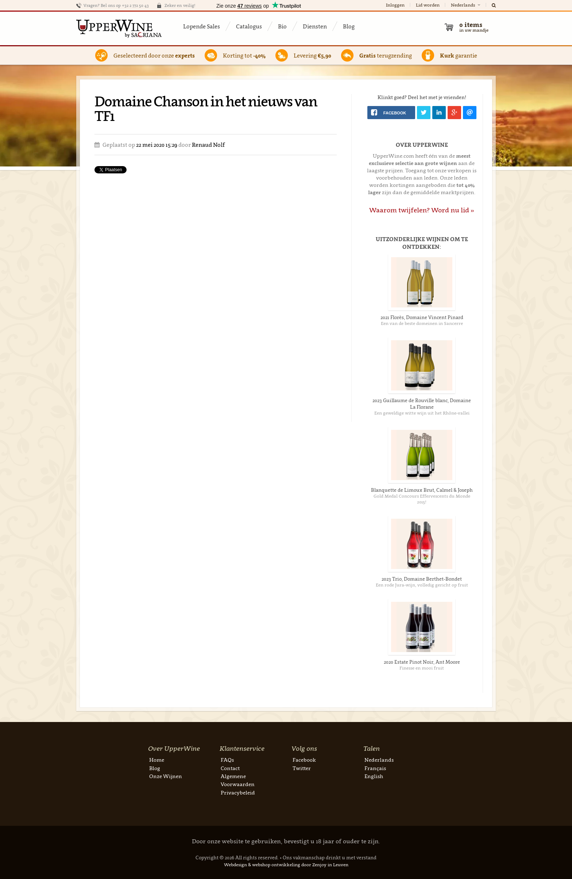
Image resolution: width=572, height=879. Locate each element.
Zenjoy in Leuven (330, 864)
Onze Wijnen (165, 776)
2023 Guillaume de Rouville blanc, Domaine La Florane (421, 403)
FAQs (227, 760)
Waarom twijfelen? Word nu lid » (421, 210)
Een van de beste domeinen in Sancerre (422, 323)
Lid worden (428, 5)
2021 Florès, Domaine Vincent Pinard (421, 317)
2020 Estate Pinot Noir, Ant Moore (422, 662)
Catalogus (249, 26)
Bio (282, 26)
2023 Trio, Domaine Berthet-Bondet (422, 579)
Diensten (315, 26)
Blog (349, 26)
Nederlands (466, 5)
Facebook (304, 760)
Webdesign (235, 864)
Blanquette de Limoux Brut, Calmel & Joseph (422, 490)
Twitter (302, 768)
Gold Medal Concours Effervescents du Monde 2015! (422, 499)
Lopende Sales (201, 26)
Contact (230, 768)
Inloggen (395, 5)
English (373, 776)
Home (156, 760)
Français (375, 768)
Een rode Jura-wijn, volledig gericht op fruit (422, 585)
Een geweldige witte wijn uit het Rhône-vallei (421, 413)
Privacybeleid (238, 792)
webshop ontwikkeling (276, 864)
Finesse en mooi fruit (421, 668)
